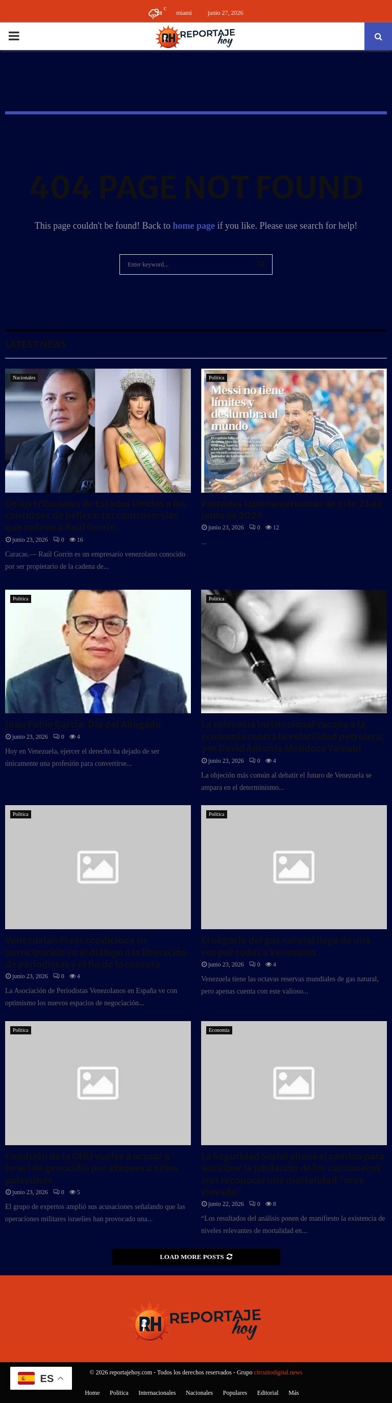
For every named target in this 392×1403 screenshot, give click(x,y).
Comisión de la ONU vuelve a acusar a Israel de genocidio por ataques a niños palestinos (92, 1168)
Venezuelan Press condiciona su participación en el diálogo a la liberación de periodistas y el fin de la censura (96, 952)
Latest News (36, 344)
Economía (219, 1030)
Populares (235, 1392)
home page (194, 226)
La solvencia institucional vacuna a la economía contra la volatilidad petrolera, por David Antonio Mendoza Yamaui (292, 736)
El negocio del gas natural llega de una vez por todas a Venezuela (286, 946)
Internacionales (157, 1392)
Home (92, 1392)
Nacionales (24, 377)
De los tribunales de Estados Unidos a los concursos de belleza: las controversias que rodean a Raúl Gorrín (95, 516)
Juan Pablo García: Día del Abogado (83, 724)
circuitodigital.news (278, 1372)
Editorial (268, 1392)
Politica (217, 377)
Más (293, 1392)
